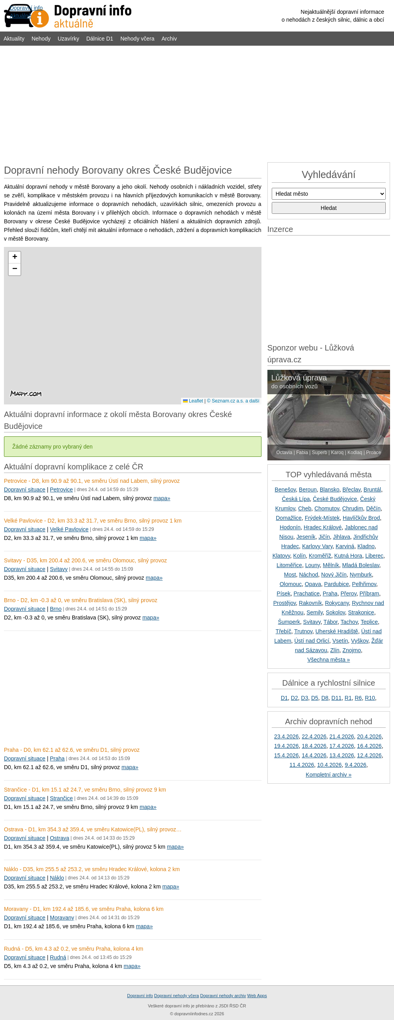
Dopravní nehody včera (176, 995)
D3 (304, 698)
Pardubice (336, 584)
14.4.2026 (314, 755)
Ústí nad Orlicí (311, 641)
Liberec (374, 556)
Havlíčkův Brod (361, 518)
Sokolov (335, 612)
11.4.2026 (301, 765)
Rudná (58, 957)
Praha (57, 758)
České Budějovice (335, 499)
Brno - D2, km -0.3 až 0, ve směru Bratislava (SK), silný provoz (80, 600)
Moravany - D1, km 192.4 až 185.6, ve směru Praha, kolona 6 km (84, 909)
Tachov (349, 622)
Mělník (331, 565)
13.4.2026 (341, 755)
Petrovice (61, 489)
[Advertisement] (197, 103)
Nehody (41, 38)
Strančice (61, 798)
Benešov (285, 489)
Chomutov (326, 508)
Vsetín (340, 641)
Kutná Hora (348, 556)
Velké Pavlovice (69, 529)
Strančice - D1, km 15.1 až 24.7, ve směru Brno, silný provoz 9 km (85, 789)
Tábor (330, 622)
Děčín (373, 508)
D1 (284, 698)
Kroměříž (320, 556)
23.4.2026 (286, 736)
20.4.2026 (369, 736)
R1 (348, 698)
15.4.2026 (286, 755)
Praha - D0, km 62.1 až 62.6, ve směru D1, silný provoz (72, 750)
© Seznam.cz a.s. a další (233, 401)
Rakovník (310, 603)
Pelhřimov (364, 584)
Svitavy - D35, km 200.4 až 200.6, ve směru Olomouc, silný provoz (85, 560)
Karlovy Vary (317, 546)
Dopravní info (140, 995)
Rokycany (337, 603)
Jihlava (341, 537)
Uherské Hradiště (337, 631)
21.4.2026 (341, 736)
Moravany (62, 917)
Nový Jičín (334, 574)
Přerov (348, 593)
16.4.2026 (369, 746)
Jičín (324, 537)
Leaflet (193, 401)
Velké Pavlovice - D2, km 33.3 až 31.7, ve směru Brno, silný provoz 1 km (93, 520)
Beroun (308, 489)
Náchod (308, 574)
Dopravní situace (24, 489)
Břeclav (351, 489)
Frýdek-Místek (322, 518)
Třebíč (283, 631)
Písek (284, 593)
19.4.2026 (286, 746)
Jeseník (306, 537)
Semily (314, 612)
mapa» (161, 498)
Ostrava (59, 838)
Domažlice (288, 518)
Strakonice (361, 612)
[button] (15, 257)
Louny (312, 565)
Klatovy (281, 556)
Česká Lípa (296, 499)
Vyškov (359, 641)
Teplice (369, 622)
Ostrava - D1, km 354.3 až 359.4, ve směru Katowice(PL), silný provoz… (93, 829)
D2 (294, 698)
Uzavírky (68, 38)
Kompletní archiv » (328, 774)
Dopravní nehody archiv (223, 995)
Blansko (330, 489)
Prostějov (284, 603)
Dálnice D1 (99, 38)
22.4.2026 (314, 736)
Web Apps (257, 995)
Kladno (366, 546)
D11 (336, 698)
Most (290, 574)
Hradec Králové (323, 527)
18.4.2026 (314, 746)
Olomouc (291, 584)
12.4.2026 (369, 755)
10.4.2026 (329, 765)
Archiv (169, 38)
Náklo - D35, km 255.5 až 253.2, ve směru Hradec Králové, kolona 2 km (92, 869)
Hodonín (290, 527)
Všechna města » (328, 660)
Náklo (57, 878)
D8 (325, 698)
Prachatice (306, 593)
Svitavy (58, 569)
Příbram (369, 593)
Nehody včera (137, 38)
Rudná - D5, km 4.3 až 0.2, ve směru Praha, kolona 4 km (73, 949)
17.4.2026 (341, 746)
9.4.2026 (355, 765)
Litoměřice (289, 565)
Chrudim (352, 508)
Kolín (299, 556)
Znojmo (351, 650)
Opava (313, 584)
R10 (370, 698)
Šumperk (289, 622)
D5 (314, 698)
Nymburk (361, 574)
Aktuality (14, 38)
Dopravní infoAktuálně (26, 12)
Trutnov (303, 631)
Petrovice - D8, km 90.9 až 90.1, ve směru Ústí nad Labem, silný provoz (92, 481)
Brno (56, 609)
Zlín (334, 650)
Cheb (304, 508)
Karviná (345, 546)
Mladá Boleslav (360, 565)
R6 (358, 698)
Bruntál (372, 489)
